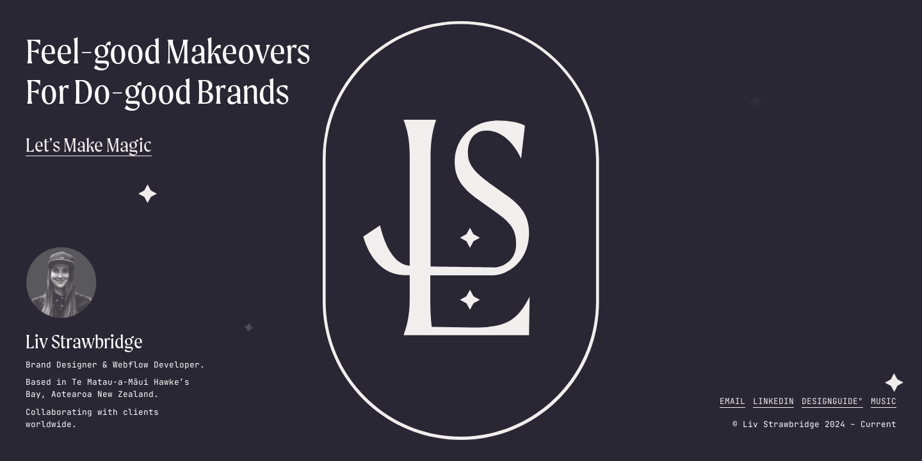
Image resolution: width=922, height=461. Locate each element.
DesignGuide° (832, 401)
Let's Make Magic (89, 145)
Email (732, 401)
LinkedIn (773, 401)
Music (883, 401)
